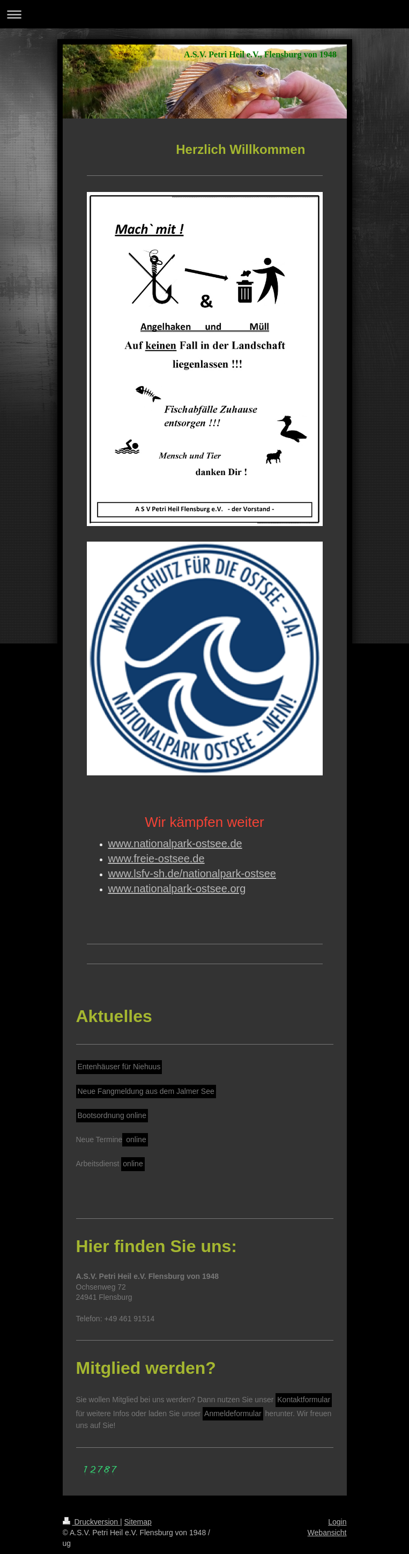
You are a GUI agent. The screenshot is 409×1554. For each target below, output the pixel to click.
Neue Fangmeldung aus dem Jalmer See (146, 1091)
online (135, 1139)
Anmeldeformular (233, 1413)
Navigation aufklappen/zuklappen (204, 14)
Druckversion (91, 1522)
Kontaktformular (303, 1399)
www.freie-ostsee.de (156, 858)
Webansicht (327, 1532)
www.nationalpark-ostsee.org (177, 888)
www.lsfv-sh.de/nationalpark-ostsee (192, 873)
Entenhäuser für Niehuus (119, 1066)
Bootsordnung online (112, 1115)
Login (337, 1522)
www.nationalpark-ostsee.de (175, 843)
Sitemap (138, 1522)
